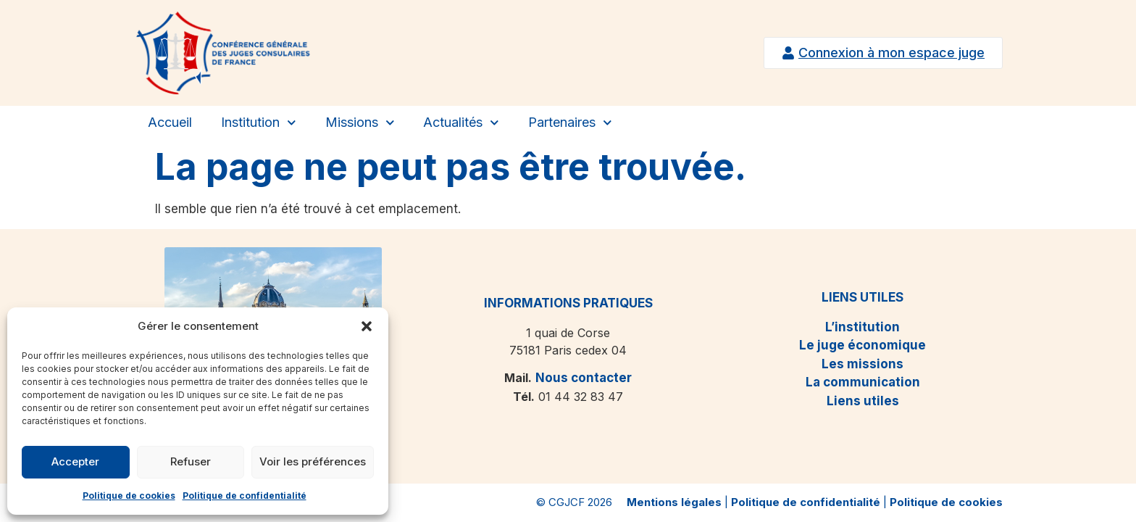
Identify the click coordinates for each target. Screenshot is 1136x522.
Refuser (190, 461)
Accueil (170, 122)
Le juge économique (862, 345)
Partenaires (570, 123)
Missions (360, 123)
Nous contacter (583, 377)
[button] (366, 326)
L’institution (862, 327)
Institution (258, 123)
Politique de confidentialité (244, 495)
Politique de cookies (129, 495)
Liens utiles (863, 401)
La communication (863, 382)
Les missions (862, 364)
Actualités (461, 123)
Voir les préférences (312, 461)
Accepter (75, 461)
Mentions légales (674, 502)
